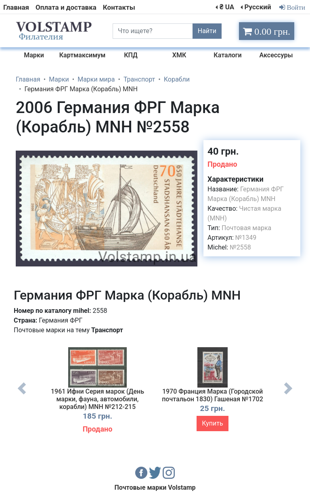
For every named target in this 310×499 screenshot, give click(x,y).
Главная (16, 7)
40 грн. (223, 151)
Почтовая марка (246, 228)
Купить (212, 423)
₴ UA (227, 7)
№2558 (240, 247)
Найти (207, 31)
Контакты (119, 7)
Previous (22, 394)
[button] (190, 147)
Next (288, 394)
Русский (257, 7)
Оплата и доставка (66, 7)
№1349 (245, 237)
